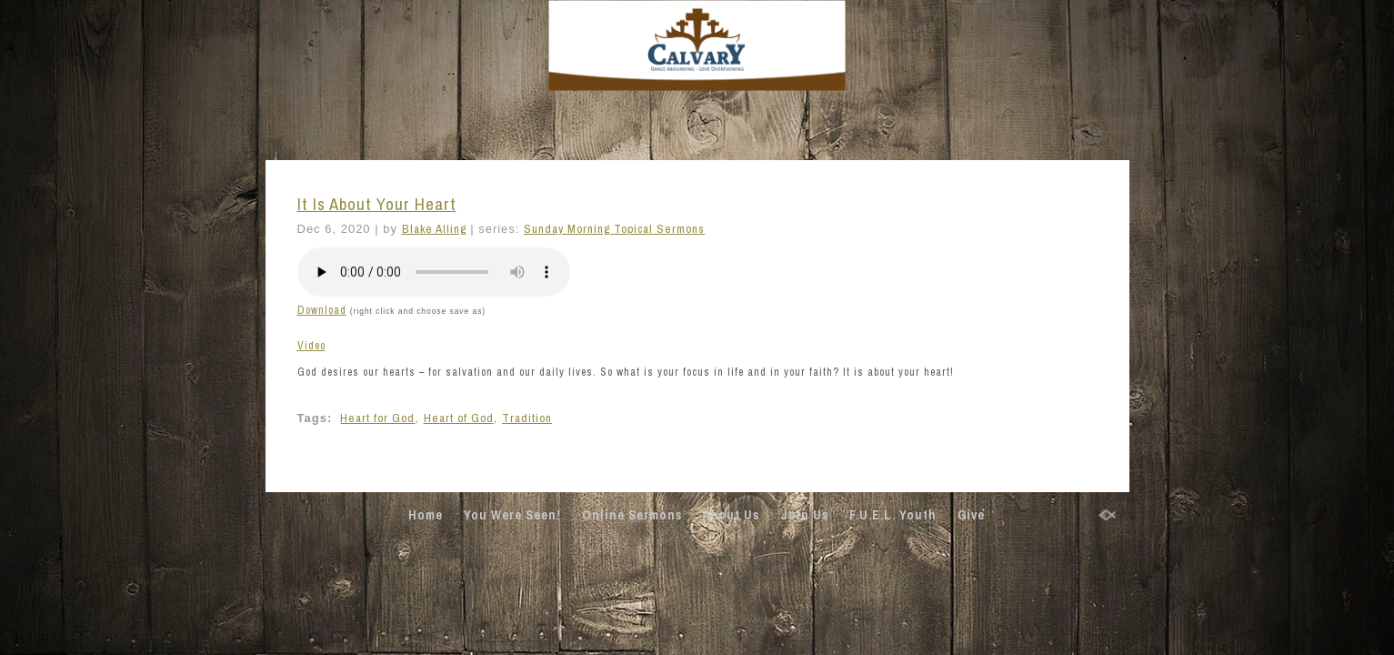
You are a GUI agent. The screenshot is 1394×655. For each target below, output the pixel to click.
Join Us (804, 515)
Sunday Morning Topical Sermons (614, 229)
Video (311, 345)
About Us (731, 515)
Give (971, 515)
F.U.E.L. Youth (893, 515)
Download (321, 310)
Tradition (527, 418)
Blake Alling (434, 229)
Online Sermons (632, 515)
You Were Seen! (512, 515)
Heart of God (459, 418)
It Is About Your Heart (376, 204)
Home (425, 515)
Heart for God (377, 418)
